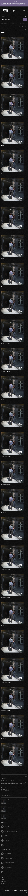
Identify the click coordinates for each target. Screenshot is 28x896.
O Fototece (3, 883)
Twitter (5, 872)
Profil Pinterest (7, 858)
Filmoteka (5, 826)
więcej (2, 792)
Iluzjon (5, 840)
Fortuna (2, 60)
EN (22, 10)
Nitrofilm (5, 845)
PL (24, 10)
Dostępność (3, 885)
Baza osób (4, 878)
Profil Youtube (7, 867)
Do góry (24, 776)
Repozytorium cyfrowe (9, 831)
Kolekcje (2, 879)
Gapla (4, 835)
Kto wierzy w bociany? (5, 315)
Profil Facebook (7, 853)
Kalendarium (3, 881)
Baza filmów (4, 876)
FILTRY (3, 33)
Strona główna (4, 23)
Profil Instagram (7, 862)
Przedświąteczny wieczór (6, 456)
